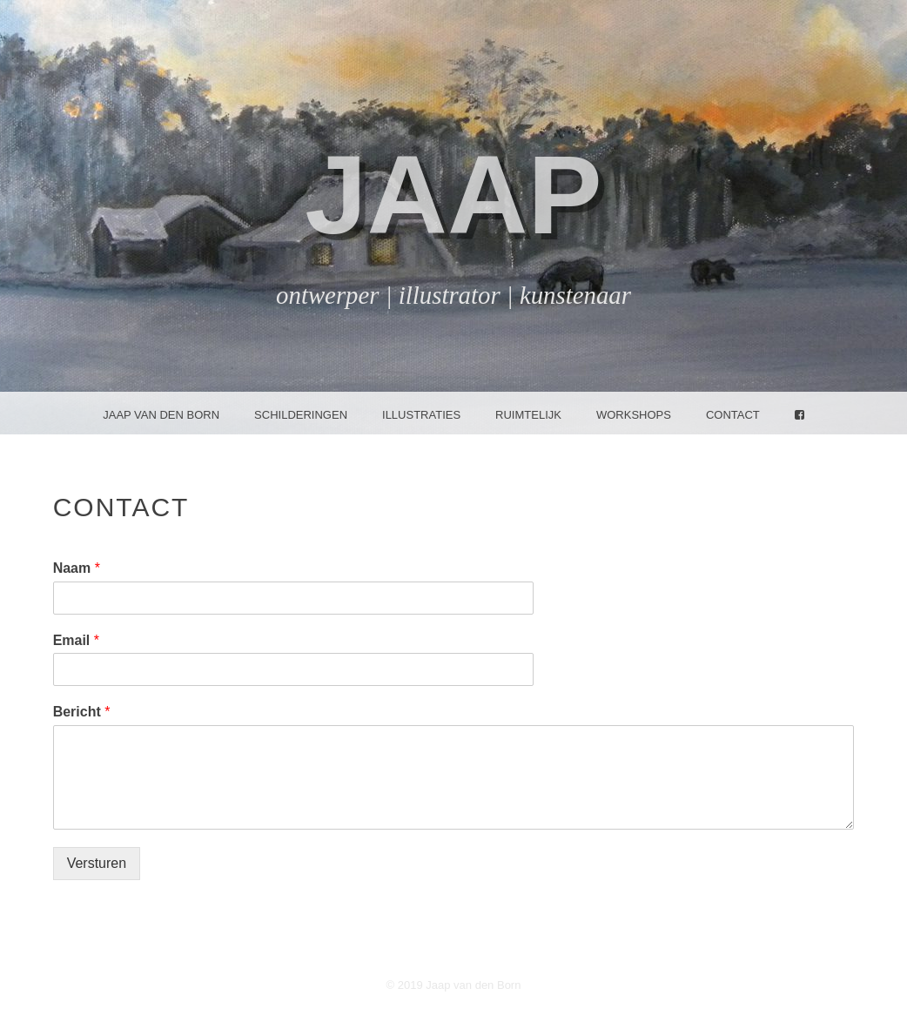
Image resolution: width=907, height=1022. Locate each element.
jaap (453, 194)
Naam (76, 568)
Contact (733, 414)
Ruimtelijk (528, 414)
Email (76, 640)
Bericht (82, 711)
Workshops (633, 414)
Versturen (96, 863)
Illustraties (421, 414)
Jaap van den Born (161, 414)
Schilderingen (300, 414)
